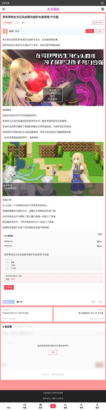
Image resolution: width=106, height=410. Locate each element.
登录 (13, 279)
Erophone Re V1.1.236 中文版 (15, 313)
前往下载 (97, 23)
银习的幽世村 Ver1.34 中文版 (91, 313)
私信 (99, 31)
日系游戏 (8, 23)
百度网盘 (9, 287)
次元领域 (59, 393)
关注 (89, 31)
